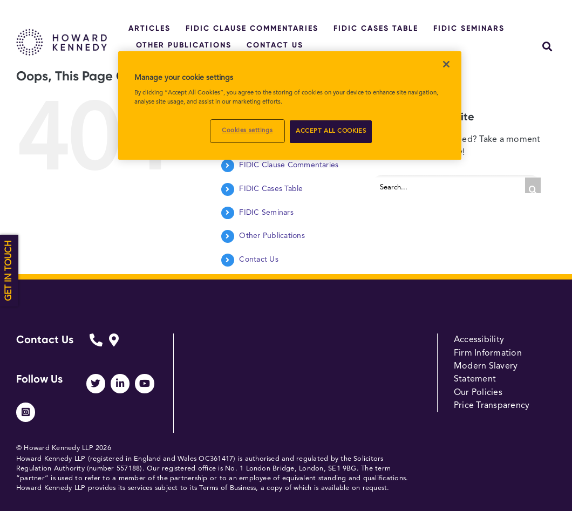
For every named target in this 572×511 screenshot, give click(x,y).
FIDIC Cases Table (271, 189)
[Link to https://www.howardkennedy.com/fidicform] (96, 347)
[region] (289, 105)
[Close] (446, 64)
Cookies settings (247, 130)
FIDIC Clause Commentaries (288, 165)
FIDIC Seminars (266, 212)
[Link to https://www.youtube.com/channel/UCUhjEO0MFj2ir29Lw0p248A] (144, 383)
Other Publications (271, 236)
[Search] (533, 185)
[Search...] (456, 185)
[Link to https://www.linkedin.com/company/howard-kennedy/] (120, 383)
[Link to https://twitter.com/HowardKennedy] (95, 383)
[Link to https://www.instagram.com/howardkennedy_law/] (25, 412)
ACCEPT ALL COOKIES (331, 131)
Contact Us (258, 259)
